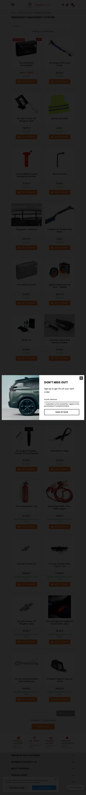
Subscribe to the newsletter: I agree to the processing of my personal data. (61, 405)
